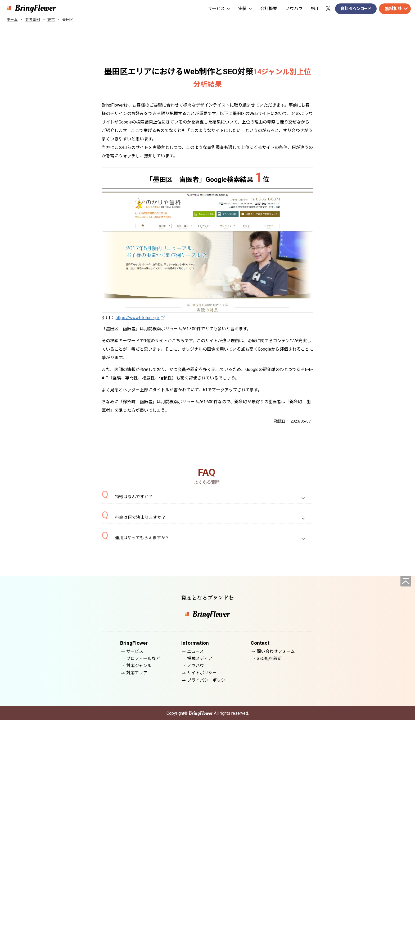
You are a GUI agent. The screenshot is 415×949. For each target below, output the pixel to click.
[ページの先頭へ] (405, 810)
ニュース (195, 880)
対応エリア (136, 901)
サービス (219, 8)
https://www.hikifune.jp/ (138, 317)
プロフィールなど (143, 887)
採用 (315, 8)
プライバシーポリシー (208, 908)
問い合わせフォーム (276, 880)
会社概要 (268, 8)
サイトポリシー (202, 901)
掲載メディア (199, 887)
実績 (245, 8)
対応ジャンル (138, 894)
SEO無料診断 (269, 887)
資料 (355, 8)
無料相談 (393, 8)
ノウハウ (294, 8)
